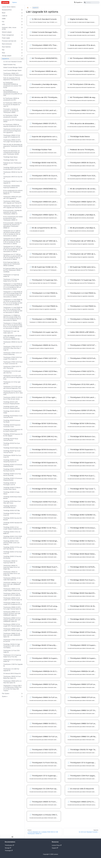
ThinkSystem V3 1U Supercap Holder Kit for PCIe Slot (12, 655)
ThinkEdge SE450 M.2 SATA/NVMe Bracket (9, 506)
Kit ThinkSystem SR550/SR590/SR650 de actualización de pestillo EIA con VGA (12, 93)
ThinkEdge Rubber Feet (10, 160)
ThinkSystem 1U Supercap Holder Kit (11, 275)
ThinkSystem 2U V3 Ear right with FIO (11, 382)
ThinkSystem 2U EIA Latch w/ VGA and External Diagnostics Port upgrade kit (12, 130)
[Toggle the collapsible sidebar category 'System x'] (22, 696)
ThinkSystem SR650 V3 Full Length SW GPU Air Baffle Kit (12, 594)
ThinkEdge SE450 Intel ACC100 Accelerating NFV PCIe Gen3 (12, 168)
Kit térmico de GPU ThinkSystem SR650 (13, 120)
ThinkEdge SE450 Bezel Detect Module (12, 497)
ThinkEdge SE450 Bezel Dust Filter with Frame (12, 502)
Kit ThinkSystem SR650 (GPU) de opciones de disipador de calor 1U (12, 104)
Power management (8, 35)
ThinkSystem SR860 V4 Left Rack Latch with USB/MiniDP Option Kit (11, 635)
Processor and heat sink (9, 41)
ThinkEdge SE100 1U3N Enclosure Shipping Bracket (11, 407)
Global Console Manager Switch (12, 67)
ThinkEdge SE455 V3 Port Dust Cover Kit (12, 552)
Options (14, 2)
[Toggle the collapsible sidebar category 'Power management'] (22, 35)
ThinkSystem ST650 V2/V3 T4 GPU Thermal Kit (12, 367)
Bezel (3, 12)
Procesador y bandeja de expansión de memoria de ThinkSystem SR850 (10, 110)
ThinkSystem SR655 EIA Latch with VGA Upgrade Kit (12, 197)
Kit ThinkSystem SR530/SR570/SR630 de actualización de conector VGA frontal (12, 85)
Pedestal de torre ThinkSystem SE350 (12, 163)
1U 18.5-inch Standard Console (12, 61)
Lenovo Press (56, 845)
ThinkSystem (9, 845)
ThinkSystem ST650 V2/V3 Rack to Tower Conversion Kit (13, 362)
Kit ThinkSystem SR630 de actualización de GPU (11, 99)
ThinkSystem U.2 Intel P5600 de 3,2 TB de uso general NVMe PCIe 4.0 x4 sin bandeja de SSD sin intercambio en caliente (12, 310)
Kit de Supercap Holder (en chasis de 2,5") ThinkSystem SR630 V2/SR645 (11, 264)
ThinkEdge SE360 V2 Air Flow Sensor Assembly (12, 474)
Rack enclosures (7, 44)
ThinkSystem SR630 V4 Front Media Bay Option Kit (12, 677)
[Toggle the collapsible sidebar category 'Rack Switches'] (22, 47)
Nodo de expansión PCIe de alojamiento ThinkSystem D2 (11, 78)
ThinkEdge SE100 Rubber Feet (12, 448)
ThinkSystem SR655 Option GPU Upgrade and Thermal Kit (12, 202)
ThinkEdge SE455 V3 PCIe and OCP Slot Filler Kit (12, 548)
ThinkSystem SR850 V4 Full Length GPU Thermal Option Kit (12, 625)
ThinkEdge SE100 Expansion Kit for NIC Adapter (12, 434)
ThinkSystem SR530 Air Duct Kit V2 (12, 172)
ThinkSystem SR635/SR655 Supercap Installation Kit (11, 186)
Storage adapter (6, 55)
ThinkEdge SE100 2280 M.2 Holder (11, 412)
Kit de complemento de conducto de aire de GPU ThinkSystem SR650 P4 (13, 192)
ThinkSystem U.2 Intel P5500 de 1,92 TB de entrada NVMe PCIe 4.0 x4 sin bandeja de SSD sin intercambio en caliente (12, 286)
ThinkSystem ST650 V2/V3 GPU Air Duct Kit (12, 640)
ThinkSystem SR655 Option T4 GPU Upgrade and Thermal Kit (12, 206)
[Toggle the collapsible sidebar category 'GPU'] (22, 24)
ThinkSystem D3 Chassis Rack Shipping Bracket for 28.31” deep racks (13, 392)
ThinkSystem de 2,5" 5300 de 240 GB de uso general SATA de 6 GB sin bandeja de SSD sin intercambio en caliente (12, 249)
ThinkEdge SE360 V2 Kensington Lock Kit (9, 483)
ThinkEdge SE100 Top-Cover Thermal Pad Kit (11, 451)
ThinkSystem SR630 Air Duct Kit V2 (12, 342)
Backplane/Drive (7, 9)
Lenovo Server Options (9, 7)
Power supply (6, 38)
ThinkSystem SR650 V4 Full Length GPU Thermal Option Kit (12, 598)
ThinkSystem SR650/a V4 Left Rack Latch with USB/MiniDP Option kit (12, 584)
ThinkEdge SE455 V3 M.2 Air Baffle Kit (11, 532)
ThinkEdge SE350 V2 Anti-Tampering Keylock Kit (11, 460)
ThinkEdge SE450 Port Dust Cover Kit (11, 514)
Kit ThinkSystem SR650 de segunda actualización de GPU (12, 125)
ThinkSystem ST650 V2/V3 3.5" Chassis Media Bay (12, 353)
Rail (3, 49)
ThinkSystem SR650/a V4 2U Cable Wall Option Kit (11, 578)
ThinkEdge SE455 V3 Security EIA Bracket (12, 557)
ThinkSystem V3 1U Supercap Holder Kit (12, 660)
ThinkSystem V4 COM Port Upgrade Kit (11, 669)
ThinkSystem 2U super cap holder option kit (11, 331)
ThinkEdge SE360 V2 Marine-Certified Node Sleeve (12, 488)
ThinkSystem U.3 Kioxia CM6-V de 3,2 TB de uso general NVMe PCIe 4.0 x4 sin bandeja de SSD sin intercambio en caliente (12, 326)
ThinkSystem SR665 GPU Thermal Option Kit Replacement (12, 74)
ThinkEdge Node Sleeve (10, 157)
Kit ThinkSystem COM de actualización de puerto (10, 116)
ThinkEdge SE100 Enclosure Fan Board (11, 421)
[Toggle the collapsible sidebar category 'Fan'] (22, 21)
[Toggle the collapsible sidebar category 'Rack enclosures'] (22, 44)
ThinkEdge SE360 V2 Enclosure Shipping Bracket (12, 479)
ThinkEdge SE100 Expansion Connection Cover (11, 425)
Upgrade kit (5, 58)
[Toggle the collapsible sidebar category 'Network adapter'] (22, 32)
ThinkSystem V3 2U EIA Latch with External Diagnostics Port (12, 387)
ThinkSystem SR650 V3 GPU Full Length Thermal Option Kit (12, 140)
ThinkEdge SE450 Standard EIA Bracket (12, 523)
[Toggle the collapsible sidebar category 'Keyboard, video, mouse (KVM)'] (22, 28)
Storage (8, 848)
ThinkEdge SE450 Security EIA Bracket (12, 518)
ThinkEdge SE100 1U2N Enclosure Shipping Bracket (11, 402)
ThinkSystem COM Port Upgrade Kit (13, 665)
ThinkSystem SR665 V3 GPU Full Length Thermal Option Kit (12, 608)
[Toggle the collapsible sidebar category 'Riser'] (22, 52)
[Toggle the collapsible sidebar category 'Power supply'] (22, 38)
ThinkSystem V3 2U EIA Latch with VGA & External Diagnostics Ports (12, 377)
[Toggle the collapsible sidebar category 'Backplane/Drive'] (22, 10)
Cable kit (4, 15)
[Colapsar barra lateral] (12, 836)
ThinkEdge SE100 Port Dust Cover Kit (11, 444)
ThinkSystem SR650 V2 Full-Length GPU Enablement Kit (11, 136)
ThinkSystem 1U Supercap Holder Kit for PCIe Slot (11, 280)
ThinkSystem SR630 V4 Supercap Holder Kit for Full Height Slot (11, 567)
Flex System (5, 693)
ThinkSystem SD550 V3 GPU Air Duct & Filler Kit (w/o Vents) (12, 398)
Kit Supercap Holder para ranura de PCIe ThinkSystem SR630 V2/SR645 (12, 270)
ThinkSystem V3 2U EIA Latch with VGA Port (12, 371)
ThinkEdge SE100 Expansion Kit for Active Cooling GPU (12, 430)
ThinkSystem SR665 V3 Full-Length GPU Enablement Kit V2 (12, 603)
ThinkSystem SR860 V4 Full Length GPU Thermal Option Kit (12, 629)
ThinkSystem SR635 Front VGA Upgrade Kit (12, 182)
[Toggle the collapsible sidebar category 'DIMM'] (22, 18)
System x (4, 696)
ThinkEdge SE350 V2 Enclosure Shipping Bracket (12, 465)
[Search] (91, 2)
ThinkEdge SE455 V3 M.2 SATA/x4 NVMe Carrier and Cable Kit (11, 542)
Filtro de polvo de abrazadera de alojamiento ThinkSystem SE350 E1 (12, 146)
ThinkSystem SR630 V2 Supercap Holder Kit (10, 561)
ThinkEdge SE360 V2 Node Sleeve (11, 493)
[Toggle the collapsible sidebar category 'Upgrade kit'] (22, 58)
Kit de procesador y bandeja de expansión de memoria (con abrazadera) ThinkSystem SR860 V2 (12, 225)
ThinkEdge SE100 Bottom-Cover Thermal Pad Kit (12, 416)
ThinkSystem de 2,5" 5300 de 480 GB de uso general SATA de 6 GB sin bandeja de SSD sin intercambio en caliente (12, 257)
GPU (3, 24)
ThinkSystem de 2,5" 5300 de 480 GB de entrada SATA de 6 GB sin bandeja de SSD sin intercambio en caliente (12, 241)
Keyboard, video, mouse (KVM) (9, 28)
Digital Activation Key (9, 64)
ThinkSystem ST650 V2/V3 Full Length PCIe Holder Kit (12, 358)
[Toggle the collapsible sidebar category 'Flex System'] (22, 693)
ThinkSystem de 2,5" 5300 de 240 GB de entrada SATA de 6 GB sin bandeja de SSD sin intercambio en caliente (12, 233)
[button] (78, 2)
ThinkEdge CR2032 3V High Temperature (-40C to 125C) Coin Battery (11, 646)
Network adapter (7, 32)
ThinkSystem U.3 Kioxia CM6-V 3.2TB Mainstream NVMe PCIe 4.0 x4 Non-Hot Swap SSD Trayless (12, 688)
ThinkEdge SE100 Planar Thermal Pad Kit (10, 439)
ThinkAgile (9, 850)
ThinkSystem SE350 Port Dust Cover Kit (12, 456)
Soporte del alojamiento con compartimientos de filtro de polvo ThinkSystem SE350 (11, 152)
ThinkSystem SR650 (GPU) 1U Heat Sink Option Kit (12, 681)
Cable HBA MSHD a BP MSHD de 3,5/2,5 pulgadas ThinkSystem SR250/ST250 (12, 337)
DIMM (4, 18)
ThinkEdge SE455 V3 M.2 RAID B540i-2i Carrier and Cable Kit (12, 537)
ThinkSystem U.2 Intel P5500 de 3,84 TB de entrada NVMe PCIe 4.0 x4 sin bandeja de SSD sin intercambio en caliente (12, 294)
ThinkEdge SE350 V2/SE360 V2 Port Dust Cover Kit (12, 470)
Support (55, 848)
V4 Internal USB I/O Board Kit (12, 673)
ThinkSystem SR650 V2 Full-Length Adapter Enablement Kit (12, 589)
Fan (3, 21)
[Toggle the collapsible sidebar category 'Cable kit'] (22, 15)
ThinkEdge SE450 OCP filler (11, 510)
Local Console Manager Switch (12, 70)
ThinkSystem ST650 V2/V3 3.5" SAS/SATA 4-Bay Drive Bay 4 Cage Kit (12, 348)
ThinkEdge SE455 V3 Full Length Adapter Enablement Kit (12, 528)
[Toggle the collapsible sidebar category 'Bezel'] (22, 12)
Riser (3, 52)
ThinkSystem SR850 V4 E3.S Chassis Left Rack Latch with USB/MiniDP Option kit (12, 619)
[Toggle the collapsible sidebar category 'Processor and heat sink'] (22, 41)
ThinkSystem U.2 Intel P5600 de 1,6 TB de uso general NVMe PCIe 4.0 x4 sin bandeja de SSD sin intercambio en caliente (12, 302)
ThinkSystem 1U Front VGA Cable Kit (11, 651)
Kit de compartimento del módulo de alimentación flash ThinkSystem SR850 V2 (13, 218)
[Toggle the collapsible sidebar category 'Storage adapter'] (22, 55)
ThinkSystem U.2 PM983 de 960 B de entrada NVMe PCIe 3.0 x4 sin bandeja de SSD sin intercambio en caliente (12, 318)
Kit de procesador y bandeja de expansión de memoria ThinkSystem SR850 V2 (12, 212)
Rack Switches (6, 47)
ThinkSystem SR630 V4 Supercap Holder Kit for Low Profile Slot (11, 573)
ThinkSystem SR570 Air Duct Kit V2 (12, 177)
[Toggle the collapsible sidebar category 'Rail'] (22, 50)
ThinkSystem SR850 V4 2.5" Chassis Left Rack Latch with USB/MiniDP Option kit (11, 613)
